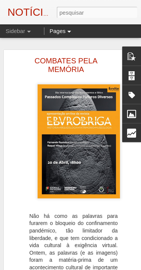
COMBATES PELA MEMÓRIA (66, 44)
